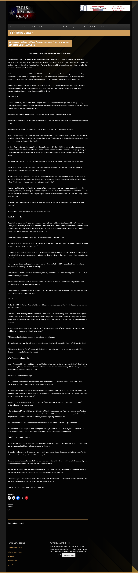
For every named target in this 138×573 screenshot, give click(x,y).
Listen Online (22, 27)
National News (32, 50)
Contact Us (93, 27)
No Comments (21, 50)
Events (83, 27)
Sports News (12, 565)
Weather (65, 27)
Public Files (104, 27)
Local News (11, 556)
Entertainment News (15, 552)
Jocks (32, 27)
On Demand (42, 27)
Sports (75, 27)
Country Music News (15, 548)
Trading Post (54, 27)
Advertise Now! (68, 555)
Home (12, 27)
